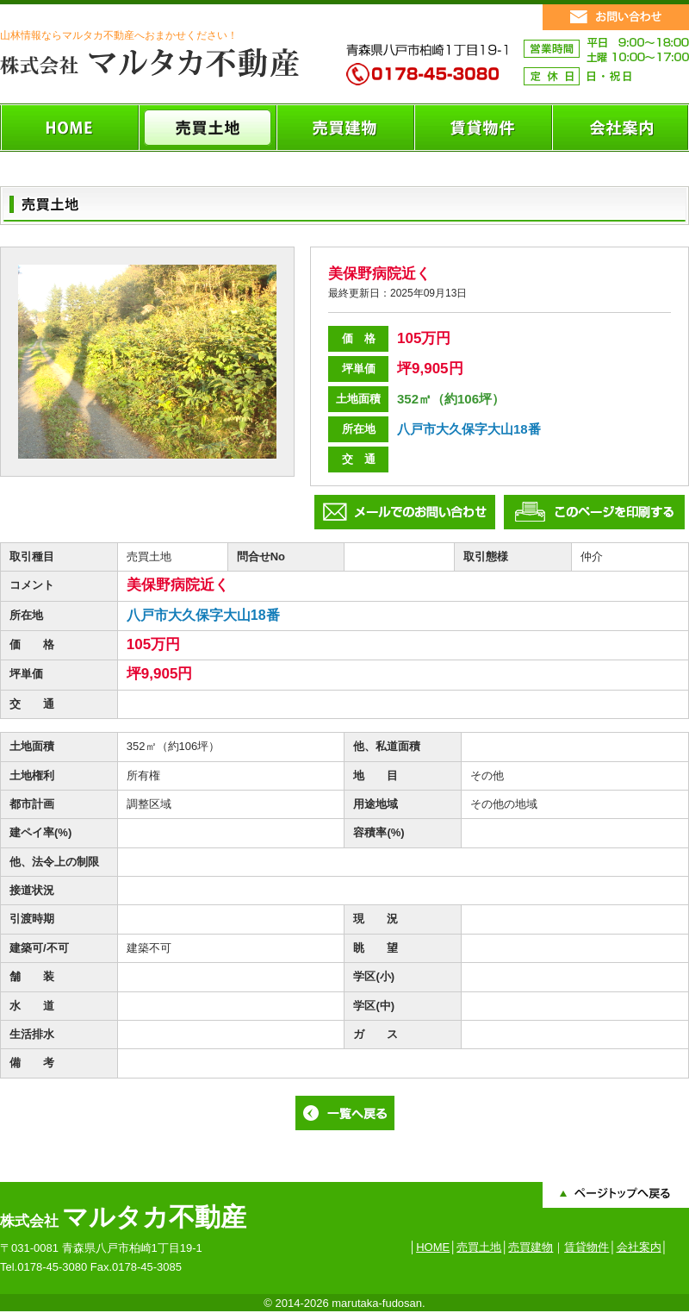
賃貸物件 (586, 1247)
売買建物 (530, 1247)
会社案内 (639, 1247)
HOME (433, 1247)
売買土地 (478, 1247)
